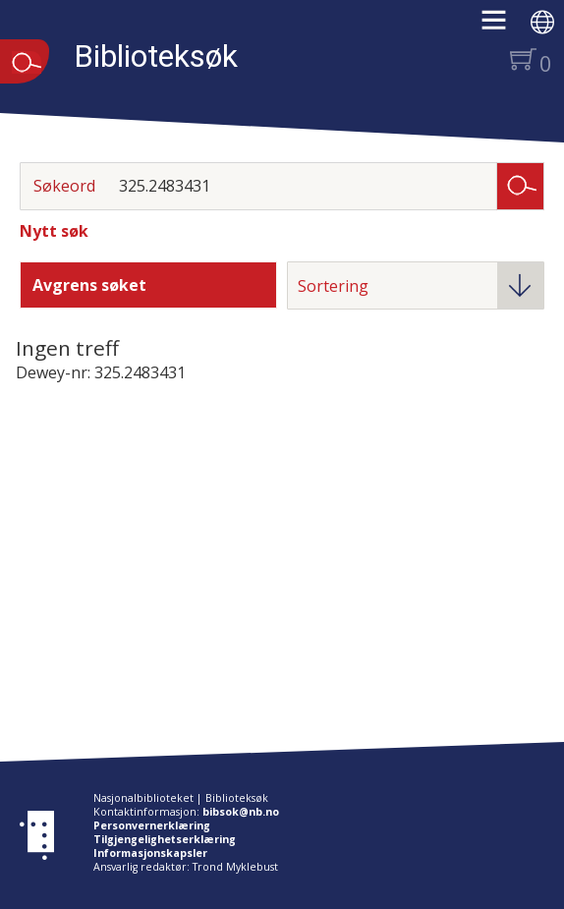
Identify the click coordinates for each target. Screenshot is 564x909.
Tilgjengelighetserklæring (164, 839)
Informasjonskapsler (150, 853)
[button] (503, 26)
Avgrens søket (89, 285)
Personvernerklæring (151, 825)
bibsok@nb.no (240, 812)
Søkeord (64, 186)
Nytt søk (54, 231)
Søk (521, 185)
